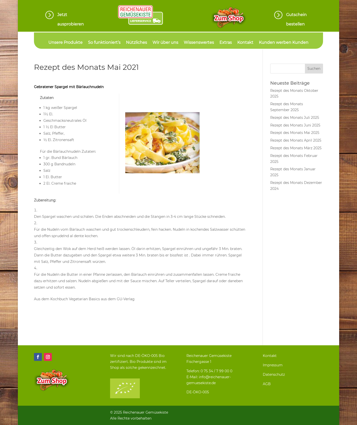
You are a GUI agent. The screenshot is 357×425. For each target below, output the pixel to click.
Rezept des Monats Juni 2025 (295, 125)
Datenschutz (274, 374)
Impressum (273, 365)
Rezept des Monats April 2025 (295, 140)
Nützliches (136, 43)
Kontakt (245, 43)
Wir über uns (165, 43)
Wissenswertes (199, 43)
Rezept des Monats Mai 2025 (294, 132)
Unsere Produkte (65, 43)
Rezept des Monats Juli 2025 (294, 117)
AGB (267, 384)
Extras (225, 43)
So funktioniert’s (104, 43)
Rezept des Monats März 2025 (296, 148)
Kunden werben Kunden (283, 43)
